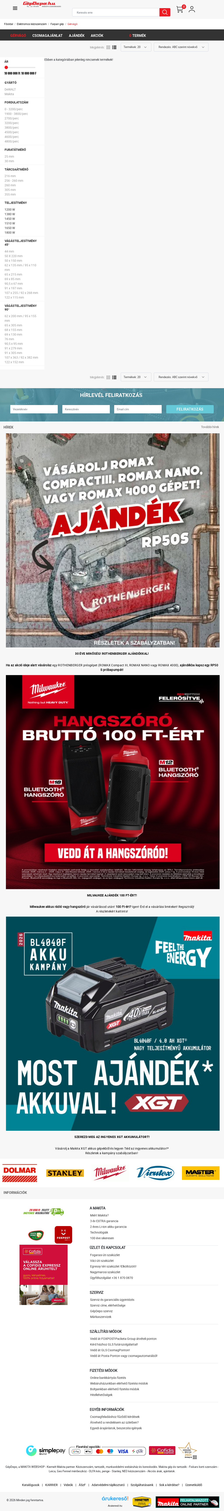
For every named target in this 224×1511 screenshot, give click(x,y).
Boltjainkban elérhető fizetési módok (114, 1389)
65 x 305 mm (13, 325)
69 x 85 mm (12, 279)
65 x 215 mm (13, 274)
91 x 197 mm (13, 288)
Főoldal (8, 24)
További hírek (210, 427)
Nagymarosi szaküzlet (105, 1272)
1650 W (10, 228)
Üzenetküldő (193, 1485)
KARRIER (51, 1485)
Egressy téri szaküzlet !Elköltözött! (113, 1266)
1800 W (10, 232)
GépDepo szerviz (101, 1311)
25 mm (9, 156)
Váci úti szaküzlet (102, 1261)
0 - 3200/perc (14, 109)
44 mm (9, 251)
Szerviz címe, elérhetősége (107, 1305)
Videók (68, 1485)
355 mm (10, 194)
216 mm (10, 176)
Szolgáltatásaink (142, 1485)
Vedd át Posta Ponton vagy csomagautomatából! (124, 1356)
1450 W (10, 219)
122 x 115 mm (14, 297)
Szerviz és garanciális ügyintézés (112, 1300)
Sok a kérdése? (169, 1485)
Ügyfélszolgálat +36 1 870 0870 (111, 1278)
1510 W (10, 223)
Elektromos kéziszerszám (32, 24)
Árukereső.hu (115, 1505)
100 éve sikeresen (102, 1238)
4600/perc (12, 137)
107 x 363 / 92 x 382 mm (21, 357)
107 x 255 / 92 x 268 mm (21, 293)
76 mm (9, 339)
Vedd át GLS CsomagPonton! (110, 1350)
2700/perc (12, 118)
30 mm (9, 161)
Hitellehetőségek (101, 1395)
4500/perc (12, 132)
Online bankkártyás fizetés (108, 1378)
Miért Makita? (99, 1215)
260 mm (10, 185)
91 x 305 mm (13, 353)
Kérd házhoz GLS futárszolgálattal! (114, 1344)
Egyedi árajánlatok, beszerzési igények (116, 1428)
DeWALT (10, 89)
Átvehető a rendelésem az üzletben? (114, 1422)
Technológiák (99, 1232)
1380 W (10, 214)
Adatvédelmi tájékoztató (108, 1485)
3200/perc (12, 123)
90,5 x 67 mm (14, 283)
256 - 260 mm (14, 180)
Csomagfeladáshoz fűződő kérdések (115, 1417)
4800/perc (12, 141)
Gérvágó (72, 24)
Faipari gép (57, 24)
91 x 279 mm (13, 348)
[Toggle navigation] (15, 8)
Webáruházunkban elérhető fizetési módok (119, 1383)
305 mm (10, 190)
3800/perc (12, 127)
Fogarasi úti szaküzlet (105, 1255)
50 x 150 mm (13, 260)
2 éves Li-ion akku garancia (108, 1227)
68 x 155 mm (13, 330)
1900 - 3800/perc (16, 114)
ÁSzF (82, 1485)
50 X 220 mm (14, 256)
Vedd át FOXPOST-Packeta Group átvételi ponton (123, 1339)
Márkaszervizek (100, 1317)
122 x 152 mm (14, 362)
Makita (9, 94)
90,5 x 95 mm (14, 343)
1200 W (10, 209)
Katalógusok (30, 1485)
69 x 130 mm (13, 334)
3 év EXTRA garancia (104, 1221)
